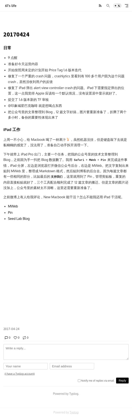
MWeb (13, 206)
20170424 (16, 34)
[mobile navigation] (126, 5)
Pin (10, 212)
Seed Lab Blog (19, 218)
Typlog (74, 412)
